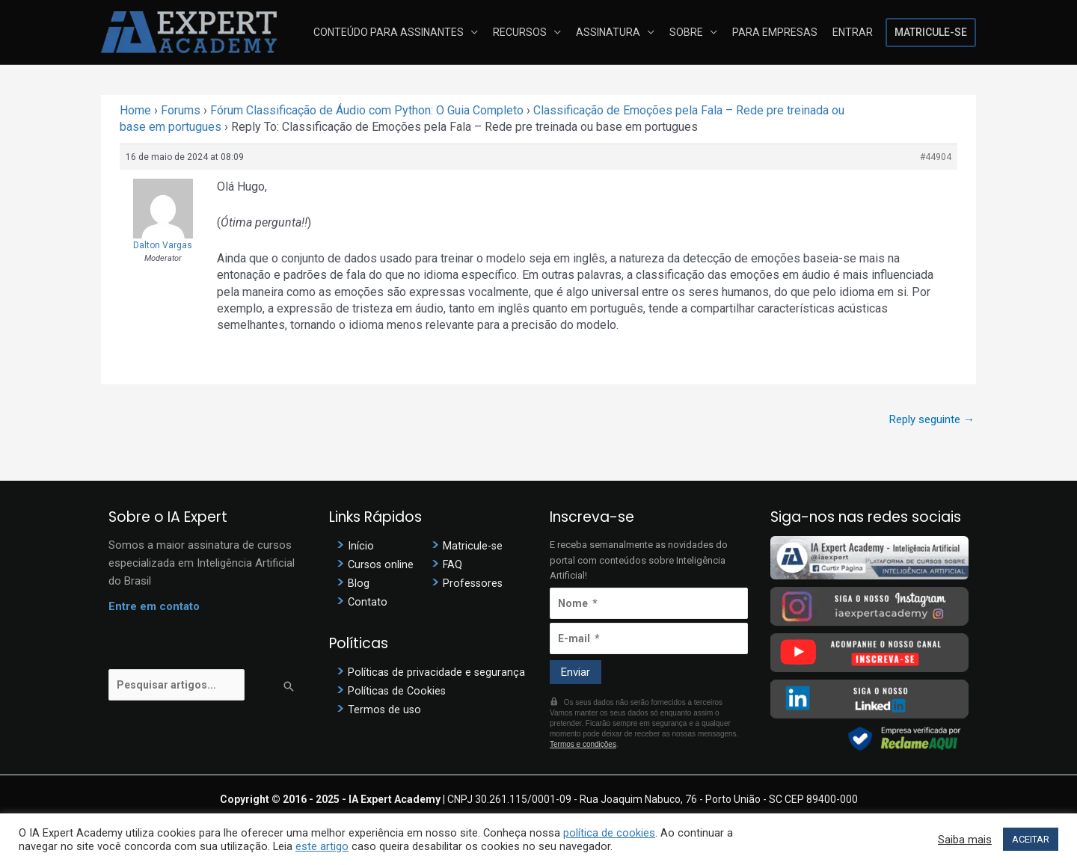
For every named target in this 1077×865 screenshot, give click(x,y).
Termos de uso (385, 708)
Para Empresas (779, 32)
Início (361, 545)
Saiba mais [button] (965, 839)
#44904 (935, 157)
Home (135, 110)
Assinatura (618, 32)
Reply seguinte (932, 419)
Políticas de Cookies (398, 690)
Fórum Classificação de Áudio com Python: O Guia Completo (367, 110)
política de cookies (609, 833)
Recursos (533, 32)
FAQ (453, 564)
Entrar (854, 32)
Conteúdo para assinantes (405, 32)
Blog (358, 583)
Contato (368, 602)
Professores (474, 583)
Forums (180, 110)
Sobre (694, 32)
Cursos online (382, 564)
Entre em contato (154, 606)
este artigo (322, 846)
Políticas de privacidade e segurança (437, 671)
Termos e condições (583, 744)
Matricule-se (931, 32)
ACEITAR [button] (1030, 839)
